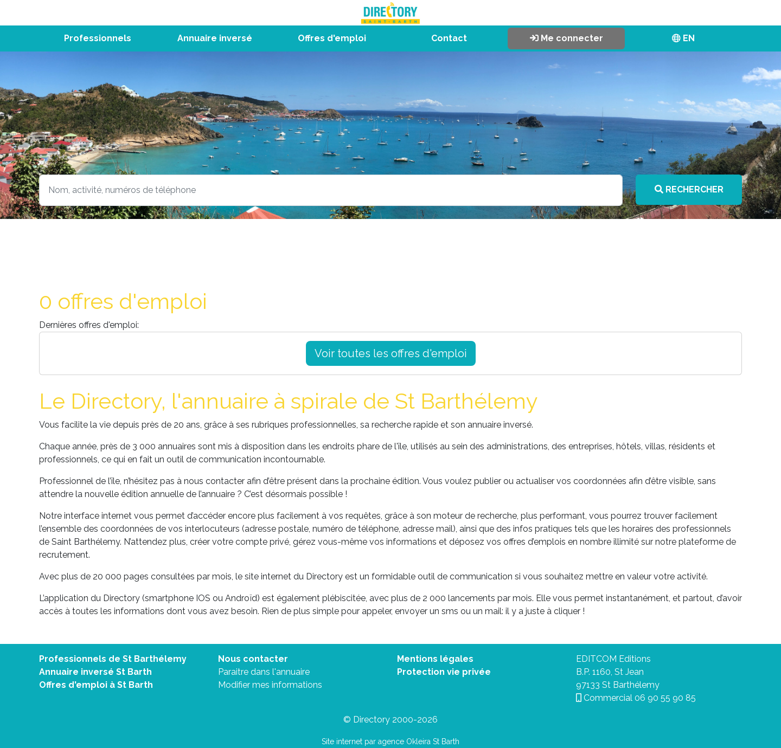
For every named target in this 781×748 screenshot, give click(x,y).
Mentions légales (435, 659)
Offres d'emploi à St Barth (96, 685)
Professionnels (97, 38)
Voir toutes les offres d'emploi (391, 353)
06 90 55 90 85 (665, 698)
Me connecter (566, 38)
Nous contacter (253, 659)
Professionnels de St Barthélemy (113, 659)
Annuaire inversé (214, 38)
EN (683, 38)
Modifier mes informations (270, 685)
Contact (449, 38)
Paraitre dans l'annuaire (264, 672)
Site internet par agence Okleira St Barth (390, 741)
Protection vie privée (444, 672)
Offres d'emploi (332, 38)
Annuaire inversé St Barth (95, 672)
